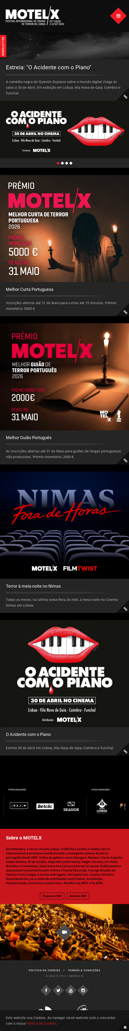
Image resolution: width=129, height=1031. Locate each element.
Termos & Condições (84, 970)
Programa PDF (52, 896)
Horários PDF (78, 896)
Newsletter (3, 46)
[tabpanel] (64, 108)
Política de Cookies (44, 970)
